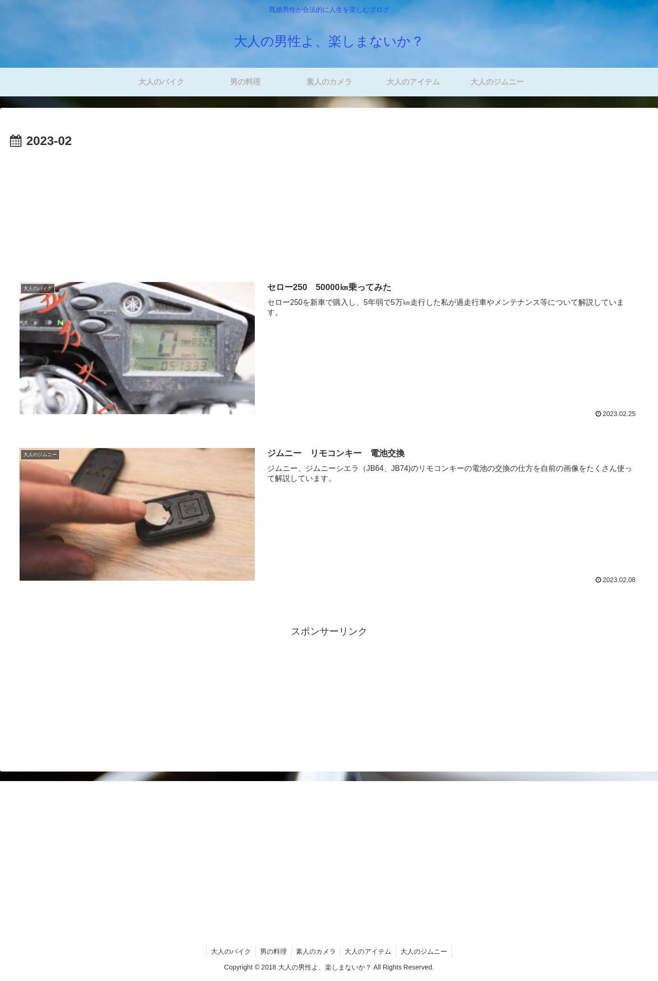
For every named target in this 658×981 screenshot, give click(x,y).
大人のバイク (229, 951)
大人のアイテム (369, 951)
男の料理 (272, 951)
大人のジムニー (426, 951)
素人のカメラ (316, 951)
